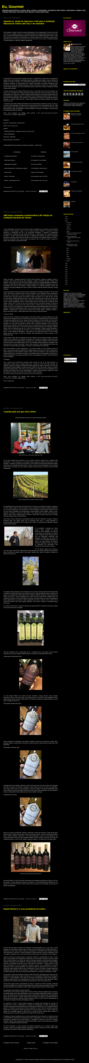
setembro (68, 229)
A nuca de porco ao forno (77, 142)
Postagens (67, 358)
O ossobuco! (74, 181)
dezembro (69, 222)
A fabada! (73, 201)
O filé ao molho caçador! (76, 162)
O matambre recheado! (76, 171)
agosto (68, 231)
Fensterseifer (6, 462)
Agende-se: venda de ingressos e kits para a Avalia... (73, 233)
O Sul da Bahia (74, 151)
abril (67, 254)
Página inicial (31, 1042)
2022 (66, 221)
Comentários (68, 361)
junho (67, 250)
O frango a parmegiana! (76, 191)
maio (67, 252)
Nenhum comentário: (31, 191)
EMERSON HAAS (77, 44)
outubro (68, 227)
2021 (66, 263)
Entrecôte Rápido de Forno (77, 124)
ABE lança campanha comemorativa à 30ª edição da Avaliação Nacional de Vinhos (27, 216)
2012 (66, 282)
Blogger (72, 1059)
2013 (66, 280)
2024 (66, 216)
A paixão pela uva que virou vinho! (19, 412)
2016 (66, 274)
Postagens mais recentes (11, 1042)
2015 (66, 276)
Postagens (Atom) (33, 1048)
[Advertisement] (30, 200)
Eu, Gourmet (13, 7)
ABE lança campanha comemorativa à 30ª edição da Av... (73, 238)
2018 (66, 269)
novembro (69, 225)
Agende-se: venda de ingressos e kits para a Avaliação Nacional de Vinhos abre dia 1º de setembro (29, 22)
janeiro (68, 260)
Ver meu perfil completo (69, 63)
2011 (66, 284)
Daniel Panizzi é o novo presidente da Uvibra (24, 909)
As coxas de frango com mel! (78, 133)
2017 (66, 271)
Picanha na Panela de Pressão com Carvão (76, 114)
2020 (66, 265)
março (68, 256)
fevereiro (68, 258)
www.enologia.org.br (12, 125)
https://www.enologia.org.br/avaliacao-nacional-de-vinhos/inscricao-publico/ (27, 38)
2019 (66, 267)
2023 (66, 218)
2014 (66, 278)
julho (67, 248)
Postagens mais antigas (50, 1042)
